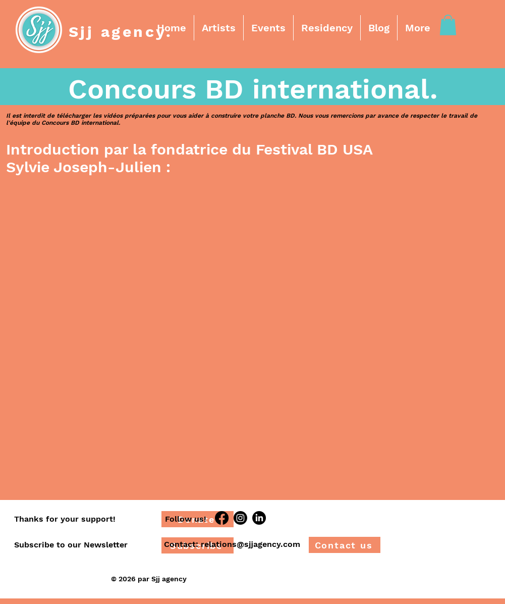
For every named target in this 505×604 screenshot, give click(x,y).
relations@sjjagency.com (250, 544)
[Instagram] (240, 518)
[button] (218, 27)
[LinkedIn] (259, 518)
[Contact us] (344, 545)
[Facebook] (222, 518)
